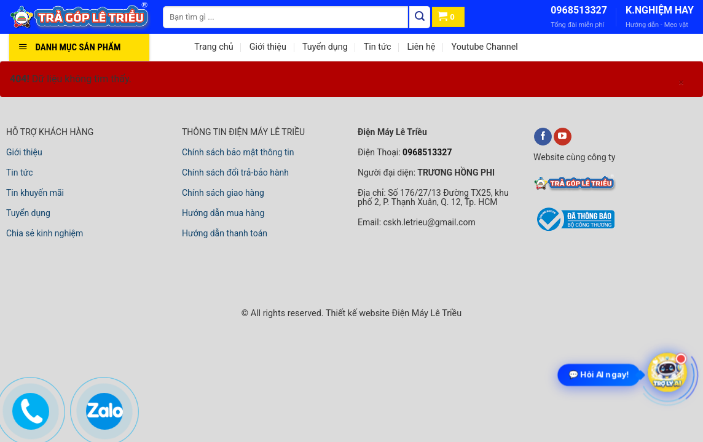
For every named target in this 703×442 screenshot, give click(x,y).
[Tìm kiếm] (419, 17)
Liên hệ (421, 47)
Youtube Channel (484, 47)
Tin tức (377, 47)
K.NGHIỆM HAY (660, 10)
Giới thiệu (267, 47)
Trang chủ (213, 47)
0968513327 (579, 10)
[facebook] (543, 137)
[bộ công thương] (574, 229)
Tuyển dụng (325, 47)
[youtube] (562, 137)
